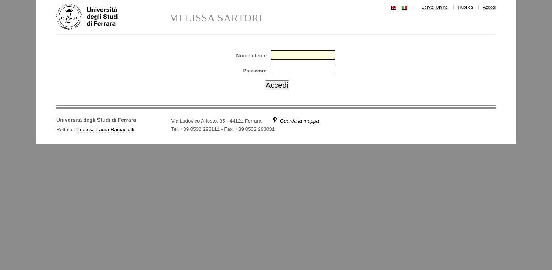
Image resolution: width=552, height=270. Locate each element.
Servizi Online (435, 7)
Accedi (489, 7)
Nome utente (251, 55)
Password (254, 71)
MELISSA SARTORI (216, 18)
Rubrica (465, 7)
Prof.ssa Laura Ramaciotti (105, 129)
